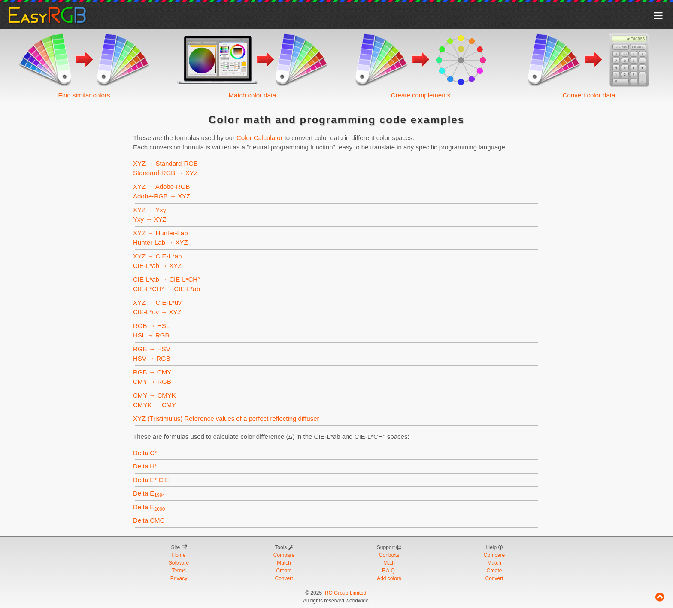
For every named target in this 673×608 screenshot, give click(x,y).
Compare (283, 555)
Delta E (149, 493)
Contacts (389, 555)
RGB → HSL (151, 325)
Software (179, 563)
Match (284, 563)
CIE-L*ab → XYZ (157, 265)
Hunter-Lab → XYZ (160, 242)
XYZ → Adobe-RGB (161, 186)
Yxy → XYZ (150, 219)
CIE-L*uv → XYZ (157, 312)
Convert (284, 578)
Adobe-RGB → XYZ (161, 196)
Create (283, 571)
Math (389, 563)
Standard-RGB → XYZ (165, 172)
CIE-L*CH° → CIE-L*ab (166, 288)
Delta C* (145, 452)
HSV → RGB (151, 358)
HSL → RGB (151, 335)
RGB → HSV (151, 349)
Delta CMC (148, 520)
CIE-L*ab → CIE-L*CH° (166, 279)
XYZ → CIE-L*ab (157, 256)
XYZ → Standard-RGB (165, 163)
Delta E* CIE (151, 479)
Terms (179, 571)
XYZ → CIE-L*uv (157, 302)
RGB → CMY (152, 372)
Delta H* (145, 466)
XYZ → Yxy (149, 209)
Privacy (178, 578)
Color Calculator (259, 137)
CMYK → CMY (154, 404)
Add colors (389, 578)
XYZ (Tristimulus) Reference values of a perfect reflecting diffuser (226, 418)
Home (178, 555)
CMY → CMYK (154, 395)
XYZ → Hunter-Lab (160, 233)
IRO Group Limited (344, 593)
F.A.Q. (389, 571)
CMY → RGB (152, 381)
